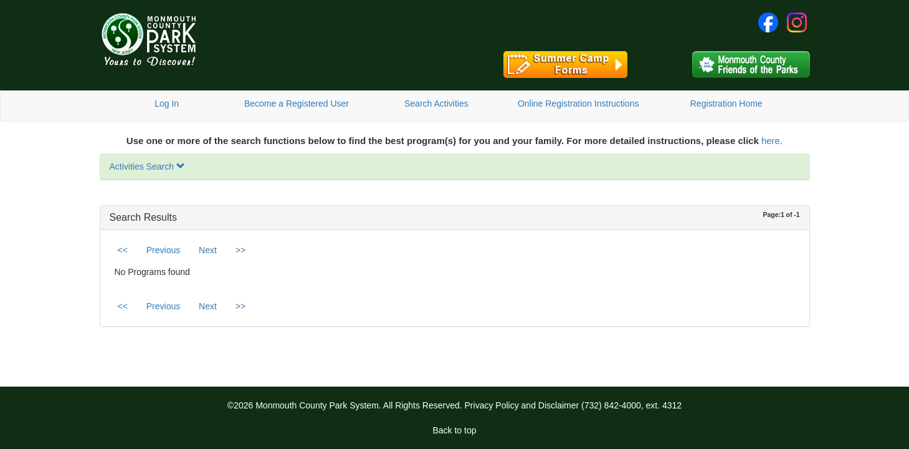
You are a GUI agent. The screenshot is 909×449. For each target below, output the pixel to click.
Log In (167, 104)
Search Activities (436, 104)
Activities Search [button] (147, 166)
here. (772, 140)
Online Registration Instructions (578, 104)
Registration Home (726, 104)
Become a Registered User (296, 104)
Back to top (454, 430)
